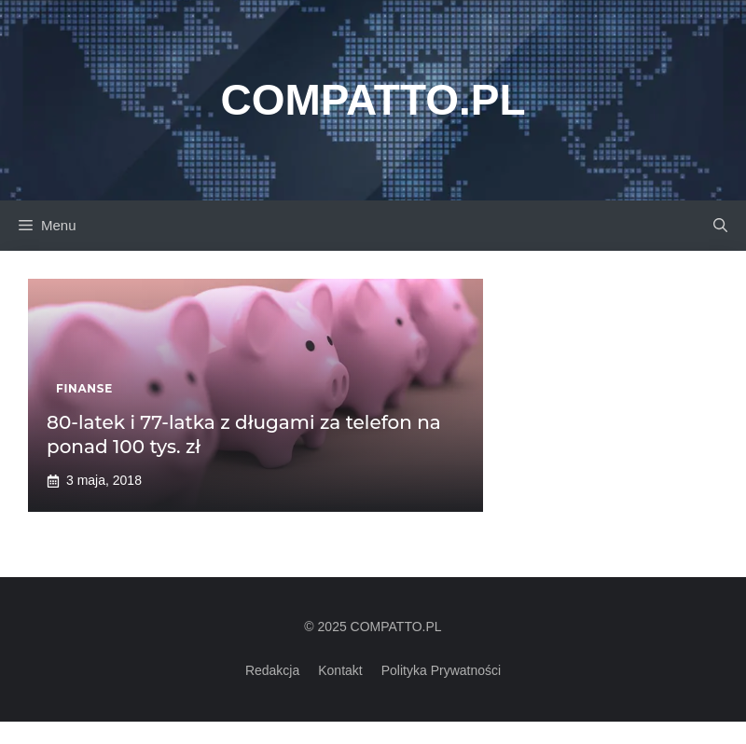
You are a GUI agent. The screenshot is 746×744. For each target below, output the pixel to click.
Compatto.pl (372, 100)
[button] (720, 225)
